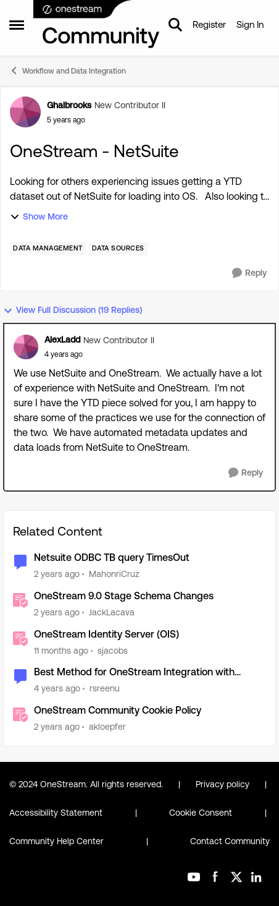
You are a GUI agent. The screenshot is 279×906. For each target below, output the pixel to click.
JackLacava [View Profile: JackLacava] (112, 612)
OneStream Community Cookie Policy (117, 710)
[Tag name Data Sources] (118, 248)
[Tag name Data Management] (48, 248)
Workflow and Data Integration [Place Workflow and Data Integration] (67, 70)
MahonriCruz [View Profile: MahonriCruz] (114, 574)
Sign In (250, 24)
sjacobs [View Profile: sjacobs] (113, 650)
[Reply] (249, 273)
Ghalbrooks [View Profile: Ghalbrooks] (69, 105)
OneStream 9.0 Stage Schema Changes (124, 596)
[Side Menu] (16, 24)
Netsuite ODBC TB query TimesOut (111, 557)
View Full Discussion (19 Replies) (72, 310)
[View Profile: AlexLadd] (26, 347)
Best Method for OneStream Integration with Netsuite (134, 672)
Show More (39, 217)
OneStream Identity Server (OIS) (106, 634)
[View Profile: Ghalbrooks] (25, 111)
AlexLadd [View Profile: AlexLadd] (62, 339)
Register (209, 24)
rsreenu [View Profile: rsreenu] (105, 688)
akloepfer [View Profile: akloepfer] (107, 727)
